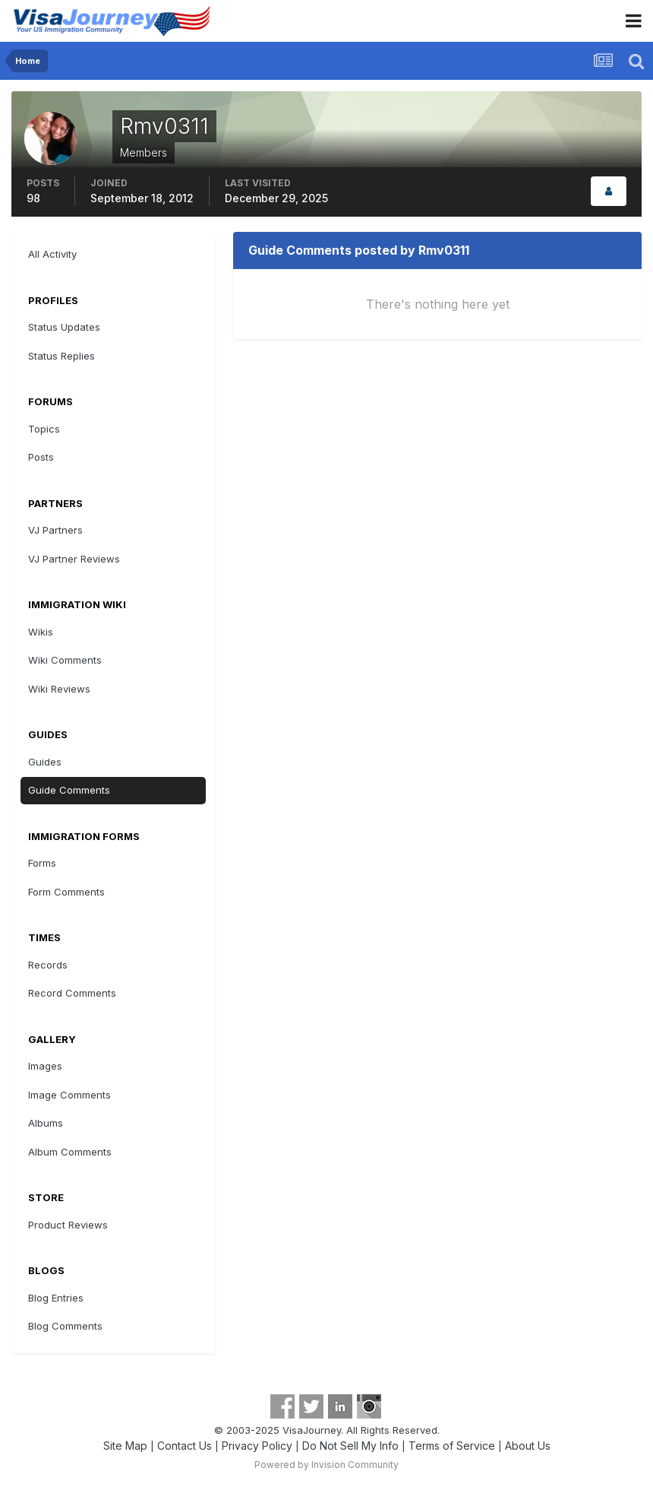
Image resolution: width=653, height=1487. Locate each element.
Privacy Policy (257, 1445)
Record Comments (72, 993)
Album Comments (70, 1152)
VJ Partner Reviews (74, 559)
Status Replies (61, 356)
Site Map (125, 1445)
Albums (45, 1123)
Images (45, 1066)
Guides (45, 762)
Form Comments (66, 892)
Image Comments (69, 1095)
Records (48, 965)
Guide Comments (69, 790)
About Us (527, 1445)
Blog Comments (65, 1326)
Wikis (40, 632)
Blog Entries (56, 1298)
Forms (42, 863)
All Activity (52, 254)
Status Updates (64, 327)
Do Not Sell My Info (350, 1445)
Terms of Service (452, 1445)
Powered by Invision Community (326, 1464)
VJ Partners (55, 530)
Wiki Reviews (59, 689)
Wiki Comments (65, 660)
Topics (44, 429)
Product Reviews (68, 1225)
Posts (41, 457)
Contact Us (184, 1445)
